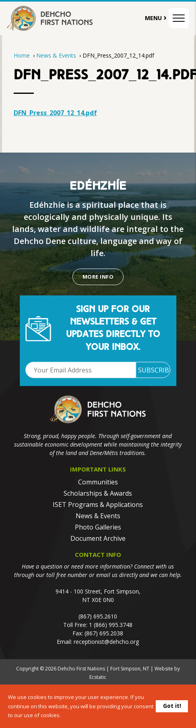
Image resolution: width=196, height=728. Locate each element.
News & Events (57, 55)
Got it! (172, 705)
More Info (98, 276)
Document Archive (98, 538)
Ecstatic (97, 677)
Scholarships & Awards (98, 493)
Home (22, 55)
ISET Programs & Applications (98, 504)
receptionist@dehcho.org (106, 641)
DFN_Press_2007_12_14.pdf (55, 112)
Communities (98, 482)
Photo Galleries (98, 527)
